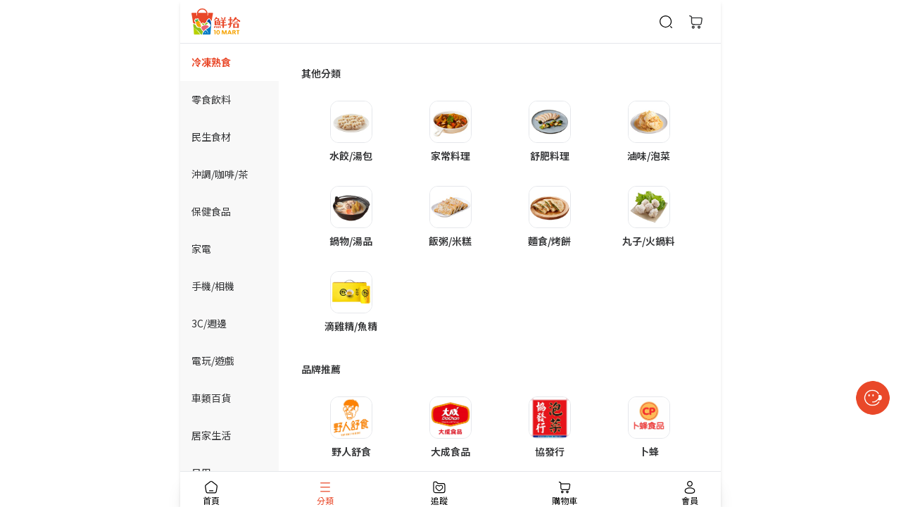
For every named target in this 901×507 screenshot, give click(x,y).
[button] (351, 132)
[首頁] (216, 21)
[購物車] (695, 22)
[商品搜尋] (666, 22)
